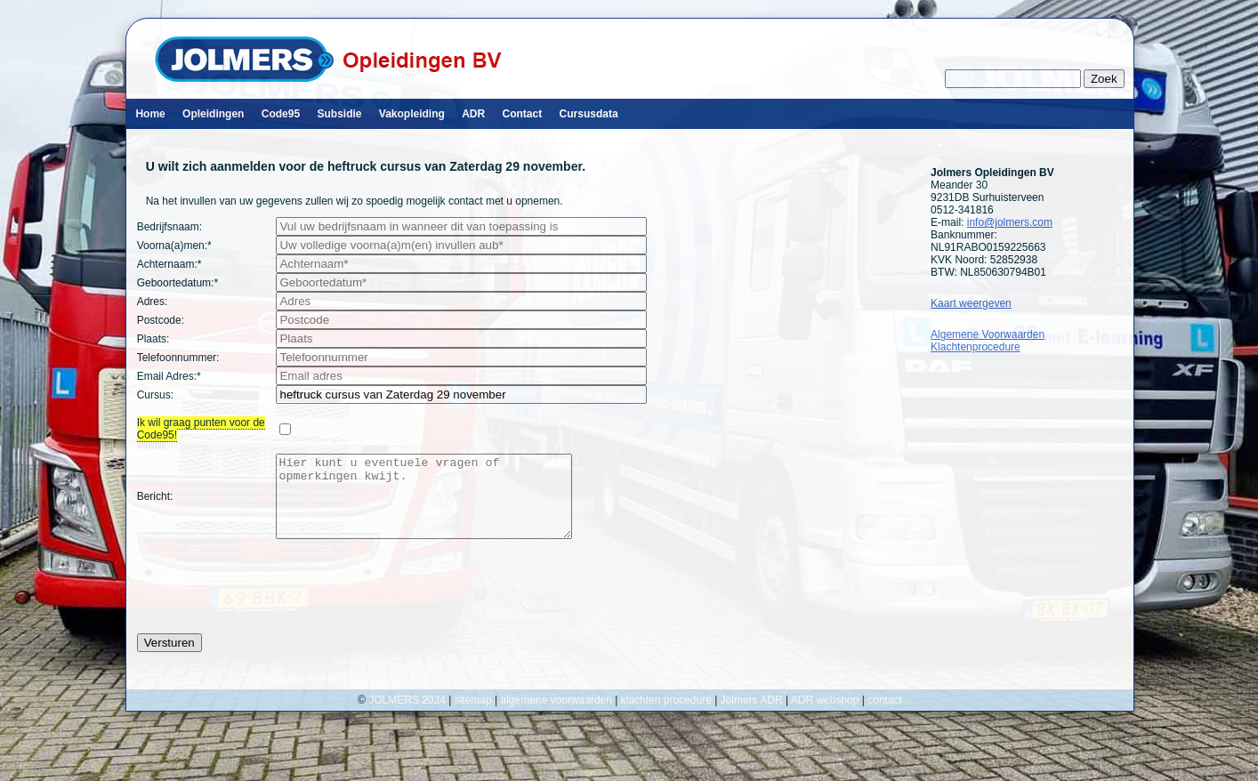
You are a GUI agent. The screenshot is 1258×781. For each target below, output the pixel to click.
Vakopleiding (412, 114)
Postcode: (160, 320)
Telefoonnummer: (178, 357)
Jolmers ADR (752, 716)
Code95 (281, 114)
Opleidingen (213, 114)
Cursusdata (589, 114)
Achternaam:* (169, 264)
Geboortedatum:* (177, 283)
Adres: (152, 301)
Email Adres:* (169, 376)
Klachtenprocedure (975, 347)
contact (884, 716)
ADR (473, 114)
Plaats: (153, 339)
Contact (523, 114)
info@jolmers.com (1009, 222)
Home (150, 114)
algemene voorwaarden (556, 716)
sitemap (473, 716)
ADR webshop (825, 716)
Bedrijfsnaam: (169, 227)
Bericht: (155, 504)
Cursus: (155, 395)
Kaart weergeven (971, 303)
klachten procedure (666, 716)
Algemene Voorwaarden (987, 334)
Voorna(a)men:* (174, 245)
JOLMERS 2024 (408, 716)
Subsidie (339, 114)
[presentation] (272, 602)
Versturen (169, 658)
